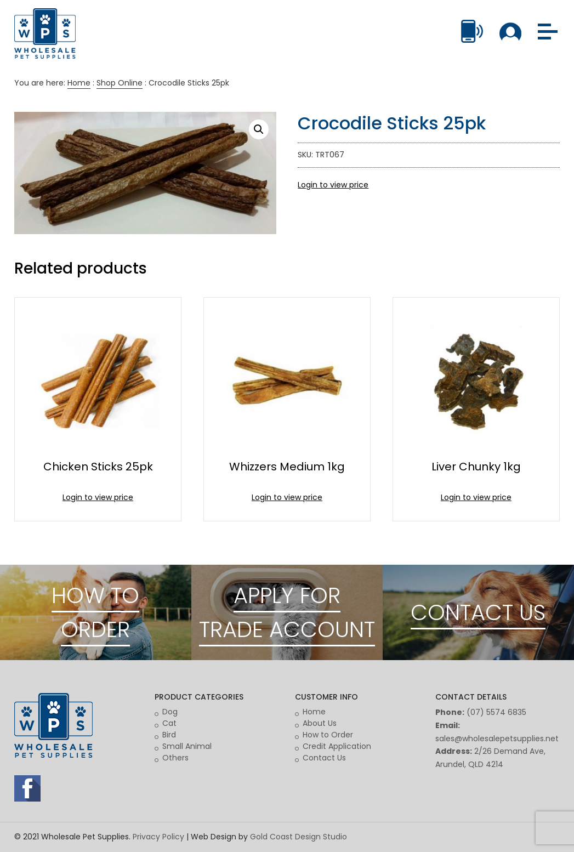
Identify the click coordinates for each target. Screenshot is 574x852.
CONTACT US (478, 612)
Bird (169, 734)
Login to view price (333, 184)
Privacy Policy (158, 836)
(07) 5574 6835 (496, 712)
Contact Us (324, 757)
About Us (320, 723)
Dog (170, 711)
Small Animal (187, 746)
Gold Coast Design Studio (298, 836)
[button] (259, 129)
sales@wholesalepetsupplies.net (497, 738)
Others (175, 757)
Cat (169, 723)
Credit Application (337, 746)
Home (78, 82)
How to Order (328, 734)
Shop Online (119, 82)
